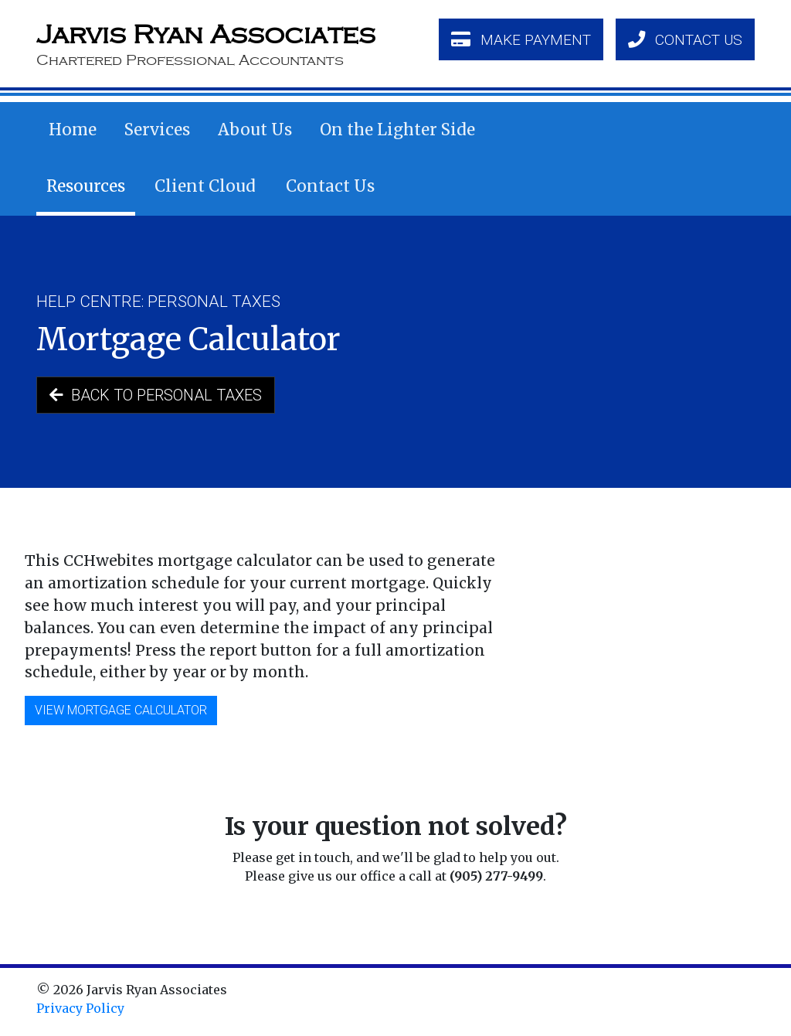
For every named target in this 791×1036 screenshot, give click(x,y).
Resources (85, 186)
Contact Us (330, 186)
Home (73, 130)
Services (157, 130)
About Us (255, 130)
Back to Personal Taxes (155, 395)
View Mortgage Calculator (121, 710)
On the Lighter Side (397, 130)
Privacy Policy (80, 1008)
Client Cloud (205, 186)
